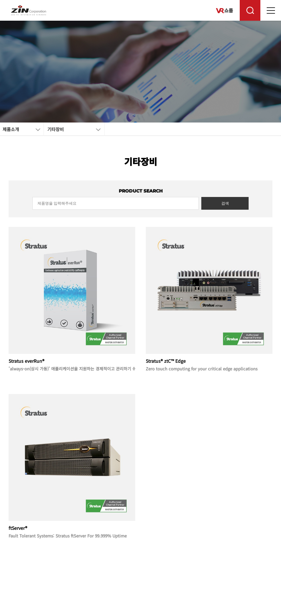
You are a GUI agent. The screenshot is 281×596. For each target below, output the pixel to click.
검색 (225, 203)
